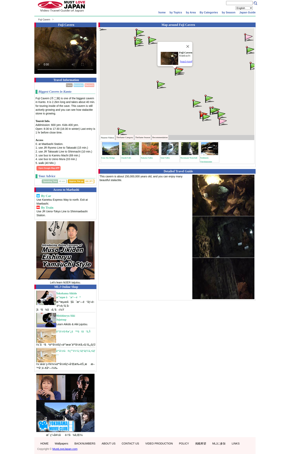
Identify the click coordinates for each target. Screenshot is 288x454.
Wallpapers (61, 443)
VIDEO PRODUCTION (159, 443)
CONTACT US (130, 443)
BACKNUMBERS (85, 443)
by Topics (176, 12)
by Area (191, 12)
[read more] (186, 61)
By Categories (209, 12)
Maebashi (89, 85)
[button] (179, 71)
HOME (44, 443)
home (162, 12)
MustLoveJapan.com (64, 449)
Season (142, 137)
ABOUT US (108, 443)
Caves (69, 85)
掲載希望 (200, 443)
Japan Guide (247, 12)
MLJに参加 (219, 443)
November (78, 85)
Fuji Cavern (44, 19)
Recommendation (160, 137)
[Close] (187, 46)
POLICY (184, 443)
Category (124, 137)
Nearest (107, 137)
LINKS (235, 443)
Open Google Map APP (49, 168)
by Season (228, 12)
